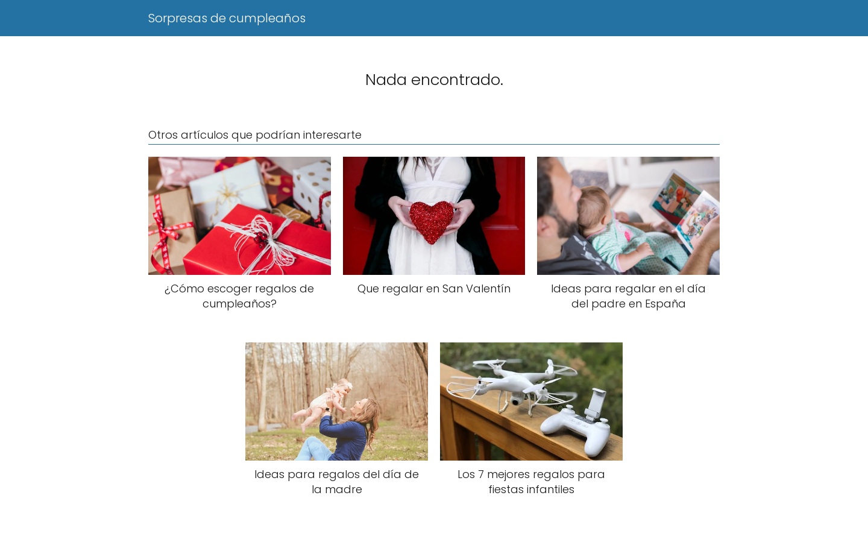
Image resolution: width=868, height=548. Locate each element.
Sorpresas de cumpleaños (227, 18)
